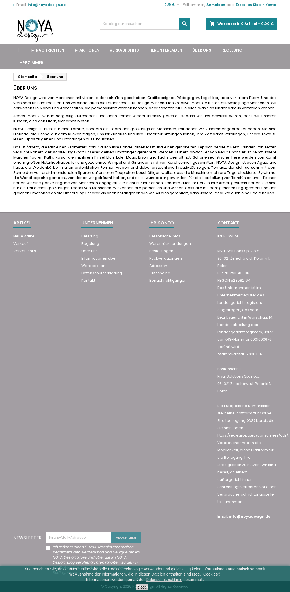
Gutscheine (159, 273)
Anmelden (215, 4)
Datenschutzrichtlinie (164, 579)
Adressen (158, 265)
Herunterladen (165, 50)
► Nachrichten (47, 50)
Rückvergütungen (165, 258)
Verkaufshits (24, 251)
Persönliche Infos (165, 236)
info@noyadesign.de (47, 4)
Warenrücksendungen (170, 243)
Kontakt (88, 280)
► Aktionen (86, 50)
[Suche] (145, 24)
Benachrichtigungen (168, 280)
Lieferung (89, 236)
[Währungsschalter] (172, 5)
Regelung (231, 50)
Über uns (201, 50)
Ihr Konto (161, 223)
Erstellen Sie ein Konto (256, 4)
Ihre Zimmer (30, 63)
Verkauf (20, 243)
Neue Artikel (24, 236)
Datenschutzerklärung (101, 273)
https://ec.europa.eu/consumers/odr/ (252, 435)
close (142, 587)
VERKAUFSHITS (124, 50)
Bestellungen (161, 251)
